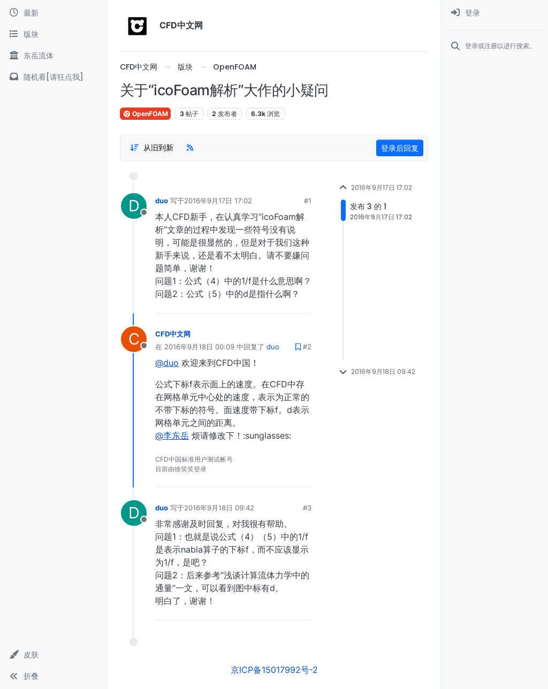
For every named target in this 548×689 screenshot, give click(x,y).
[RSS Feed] (189, 148)
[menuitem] (495, 12)
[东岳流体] (53, 55)
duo (161, 200)
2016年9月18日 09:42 (219, 507)
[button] (53, 654)
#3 (307, 507)
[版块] (53, 34)
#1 (307, 200)
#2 (307, 346)
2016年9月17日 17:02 (218, 200)
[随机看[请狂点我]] (53, 77)
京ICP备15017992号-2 (274, 669)
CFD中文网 (173, 334)
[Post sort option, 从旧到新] (151, 148)
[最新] (53, 12)
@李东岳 (172, 435)
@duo (167, 362)
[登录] (495, 12)
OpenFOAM (145, 114)
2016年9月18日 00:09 (199, 346)
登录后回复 (399, 147)
